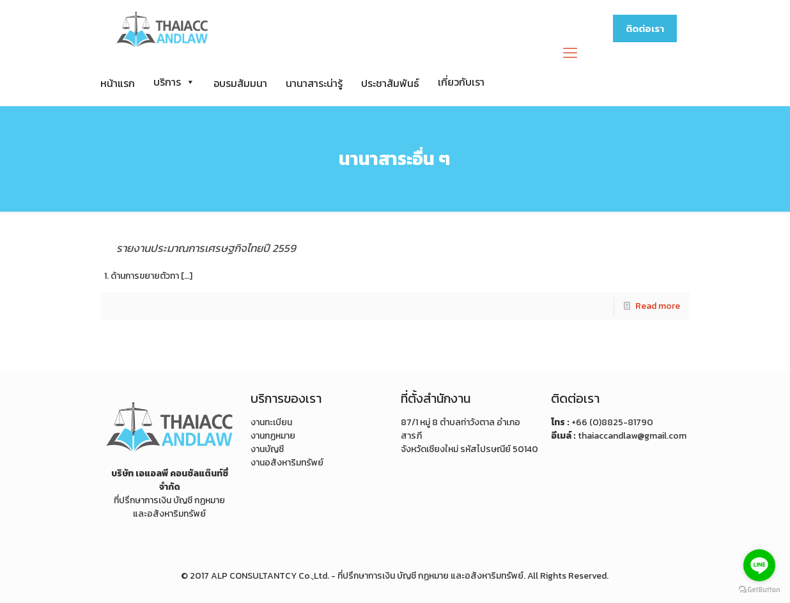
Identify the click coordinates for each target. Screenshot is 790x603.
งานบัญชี (267, 449)
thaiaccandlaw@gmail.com (632, 435)
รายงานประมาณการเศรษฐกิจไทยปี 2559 (206, 248)
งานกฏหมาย (273, 435)
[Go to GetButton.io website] (759, 590)
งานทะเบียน (271, 422)
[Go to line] (759, 565)
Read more (657, 306)
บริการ (174, 82)
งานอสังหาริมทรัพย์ (287, 462)
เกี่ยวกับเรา (461, 82)
